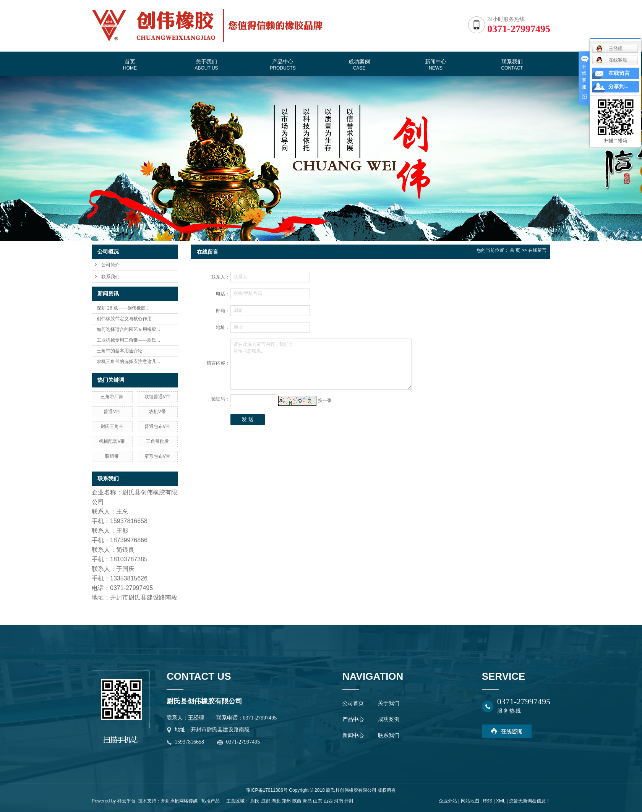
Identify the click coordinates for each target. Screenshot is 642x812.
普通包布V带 (157, 426)
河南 (338, 801)
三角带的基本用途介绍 (120, 350)
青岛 (307, 801)
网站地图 (470, 801)
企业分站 (448, 801)
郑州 (286, 801)
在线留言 (619, 73)
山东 (317, 801)
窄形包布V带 (157, 456)
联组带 (112, 456)
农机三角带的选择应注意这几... (128, 361)
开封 (348, 801)
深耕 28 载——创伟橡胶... (123, 308)
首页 (130, 64)
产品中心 (282, 64)
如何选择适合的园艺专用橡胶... (128, 329)
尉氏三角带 (112, 426)
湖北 (275, 801)
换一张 (325, 400)
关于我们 (206, 64)
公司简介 (110, 264)
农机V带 (157, 411)
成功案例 (359, 64)
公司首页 (353, 703)
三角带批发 (157, 441)
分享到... (618, 86)
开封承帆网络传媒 (179, 801)
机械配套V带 (112, 441)
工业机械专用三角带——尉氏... (128, 340)
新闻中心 (435, 64)
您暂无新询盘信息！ (529, 801)
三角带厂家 (112, 396)
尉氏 (254, 801)
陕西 (297, 801)
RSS (487, 801)
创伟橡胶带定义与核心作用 (124, 318)
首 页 (515, 250)
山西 (328, 801)
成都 (265, 801)
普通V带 (112, 411)
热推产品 (210, 801)
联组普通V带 (157, 396)
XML (500, 801)
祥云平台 (126, 801)
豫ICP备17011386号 (267, 790)
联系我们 (512, 64)
